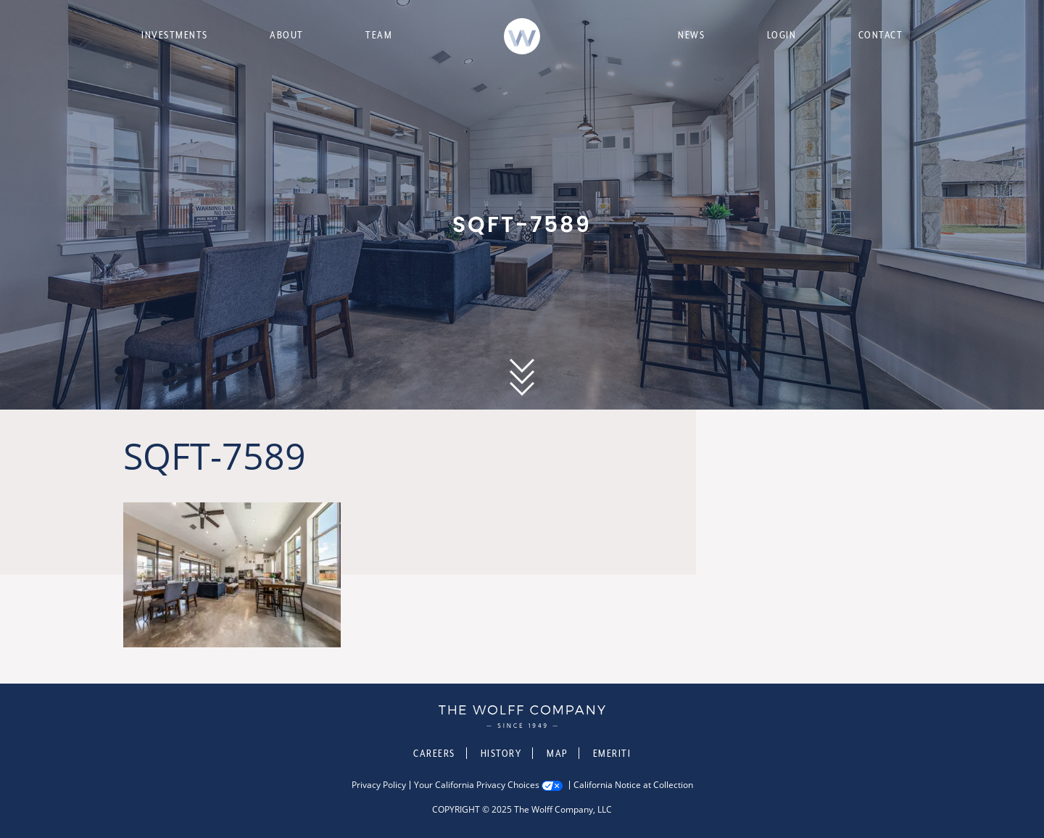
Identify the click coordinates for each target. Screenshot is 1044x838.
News (691, 35)
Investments (174, 35)
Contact (880, 35)
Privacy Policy (379, 785)
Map (557, 753)
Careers (434, 753)
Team (378, 35)
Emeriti (612, 753)
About (287, 35)
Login (782, 35)
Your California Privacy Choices (476, 785)
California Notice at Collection (633, 785)
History (501, 753)
